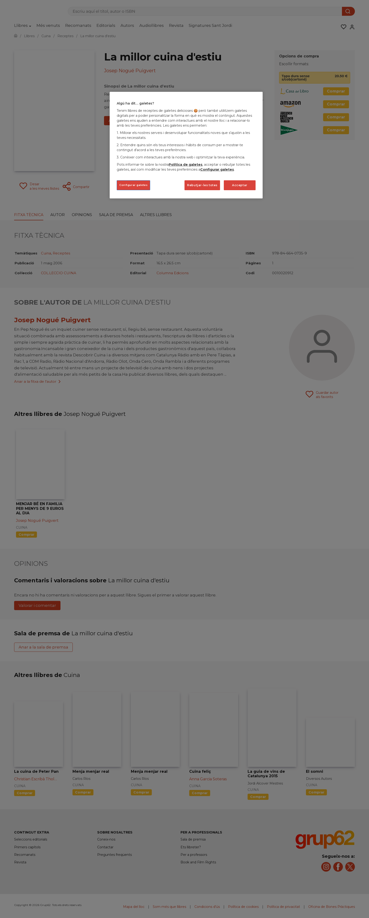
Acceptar (239, 185)
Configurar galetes (217, 169)
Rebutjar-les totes (202, 185)
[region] (186, 145)
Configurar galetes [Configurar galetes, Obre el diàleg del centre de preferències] (133, 185)
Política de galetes (185, 164)
